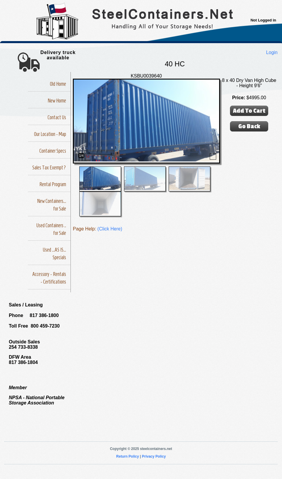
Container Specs (52, 151)
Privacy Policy (154, 456)
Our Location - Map (50, 134)
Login (272, 52)
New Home (57, 101)
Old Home (58, 84)
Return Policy (127, 456)
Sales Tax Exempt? (49, 168)
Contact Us (57, 117)
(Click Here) (110, 228)
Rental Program (52, 184)
